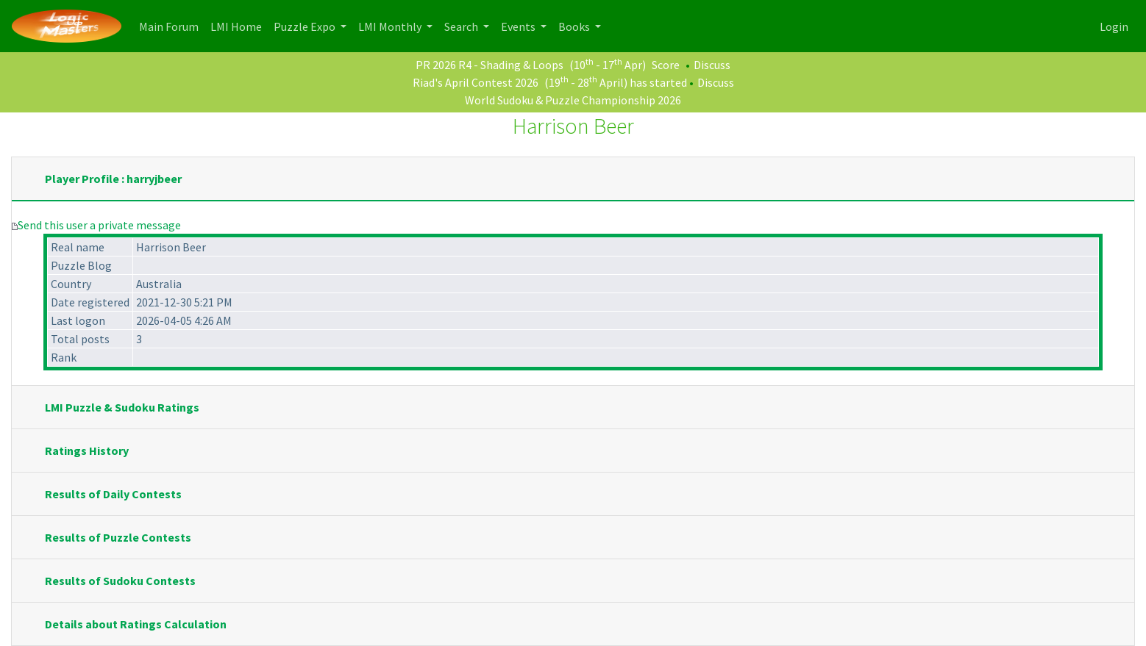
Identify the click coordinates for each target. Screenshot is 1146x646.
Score (666, 64)
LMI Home (239, 25)
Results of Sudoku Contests (120, 580)
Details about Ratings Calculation (136, 624)
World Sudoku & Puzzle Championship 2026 (573, 100)
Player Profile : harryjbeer (113, 178)
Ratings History (87, 450)
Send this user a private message (99, 225)
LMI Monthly (391, 26)
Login (1114, 26)
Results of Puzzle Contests (118, 537)
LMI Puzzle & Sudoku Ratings (122, 407)
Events (519, 26)
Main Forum (171, 25)
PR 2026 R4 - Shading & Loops (489, 64)
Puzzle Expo (306, 26)
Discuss (712, 64)
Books (575, 26)
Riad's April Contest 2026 (475, 82)
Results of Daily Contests (113, 494)
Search (462, 26)
